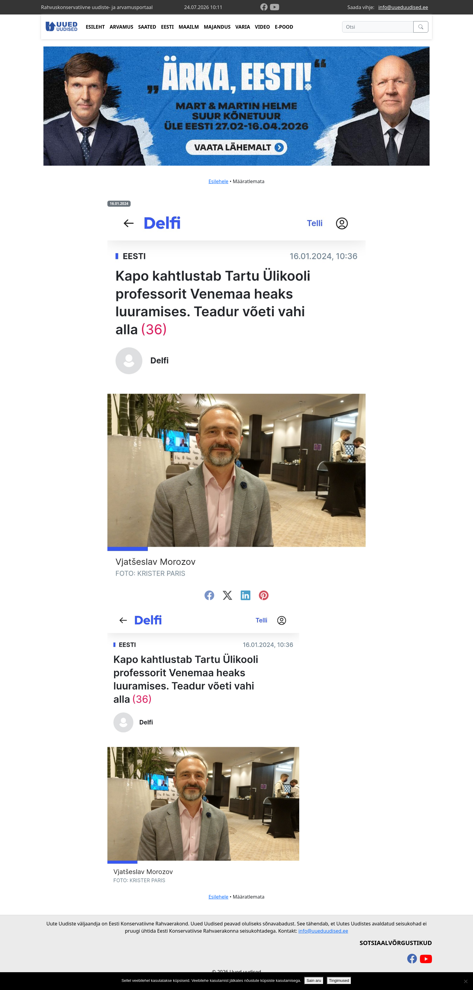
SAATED (147, 27)
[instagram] (263, 597)
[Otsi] (378, 27)
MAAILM (189, 27)
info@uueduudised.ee (403, 7)
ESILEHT (95, 27)
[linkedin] (245, 597)
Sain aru (313, 980)
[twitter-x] (227, 597)
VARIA (242, 27)
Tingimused (339, 980)
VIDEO (262, 27)
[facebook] (265, 7)
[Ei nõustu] (465, 981)
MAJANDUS (217, 27)
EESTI (167, 27)
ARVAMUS (121, 27)
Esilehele (218, 181)
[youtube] (274, 7)
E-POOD (284, 27)
